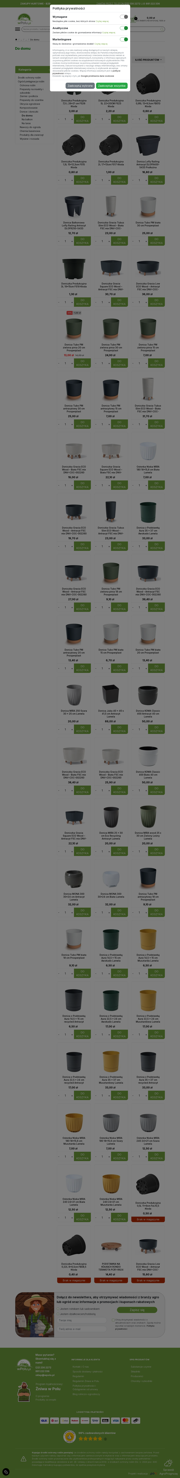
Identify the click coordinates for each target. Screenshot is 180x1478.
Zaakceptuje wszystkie (112, 85)
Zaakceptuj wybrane (80, 85)
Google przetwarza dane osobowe (97, 76)
